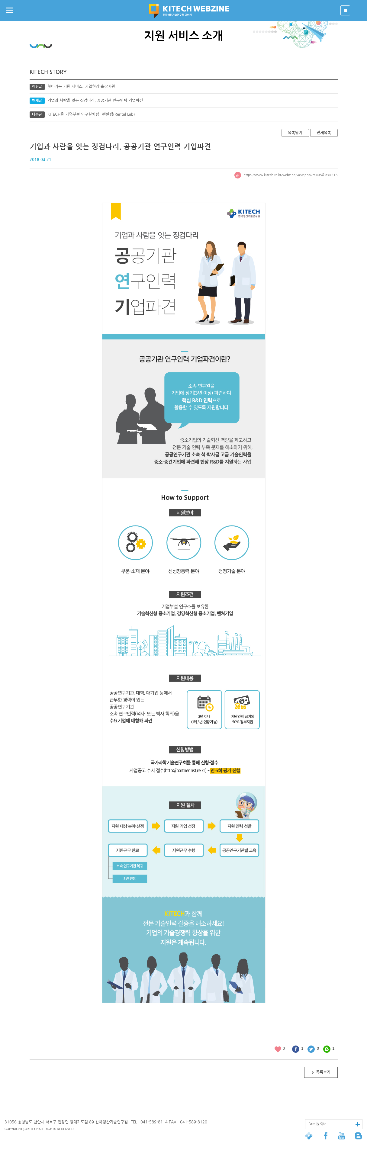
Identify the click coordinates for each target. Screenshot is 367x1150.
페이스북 (295, 1049)
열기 (345, 10)
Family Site (317, 1124)
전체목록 (324, 133)
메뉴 (9, 10)
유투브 (343, 1135)
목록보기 (323, 1072)
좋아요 (278, 1049)
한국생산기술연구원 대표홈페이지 (313, 1135)
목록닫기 (295, 133)
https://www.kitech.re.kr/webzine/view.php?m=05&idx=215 (286, 175)
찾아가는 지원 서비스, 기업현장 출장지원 (81, 86)
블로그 (326, 1049)
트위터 (311, 1049)
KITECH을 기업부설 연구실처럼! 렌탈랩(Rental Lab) (91, 114)
